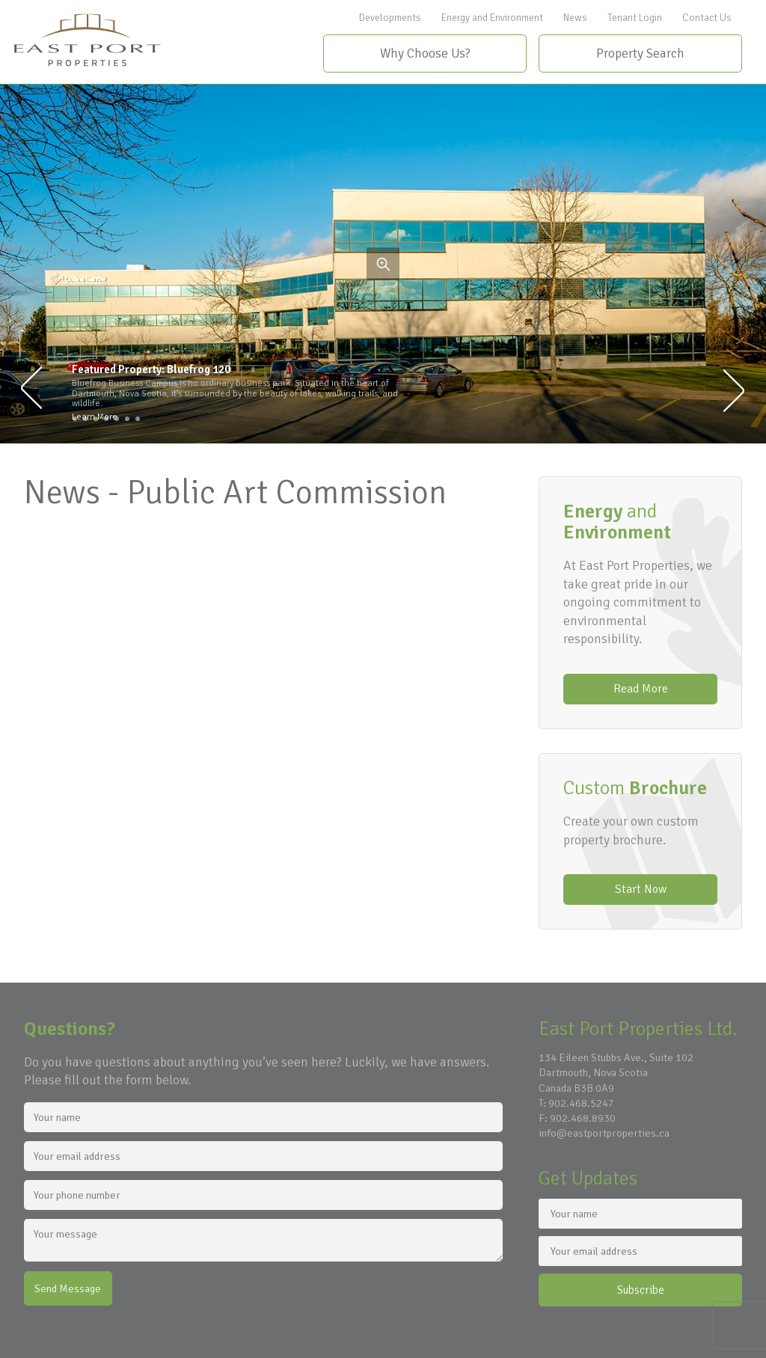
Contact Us (707, 17)
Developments (390, 17)
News (575, 17)
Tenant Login (634, 17)
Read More (640, 688)
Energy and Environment (492, 17)
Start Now (641, 889)
